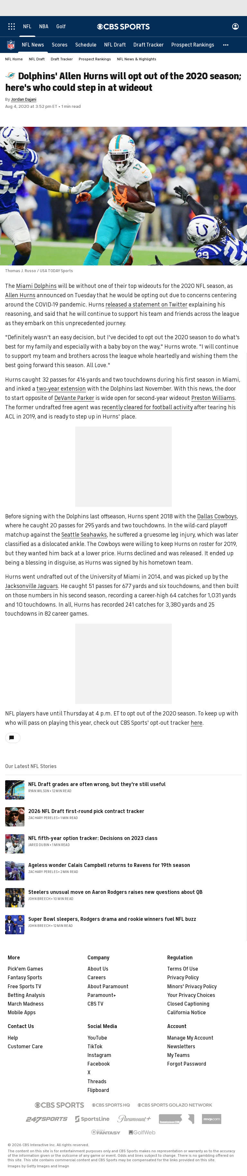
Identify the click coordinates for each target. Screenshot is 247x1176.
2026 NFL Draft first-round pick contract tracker (86, 811)
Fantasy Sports (25, 977)
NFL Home (14, 59)
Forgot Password (186, 1064)
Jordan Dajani (23, 99)
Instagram (99, 1055)
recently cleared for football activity (147, 407)
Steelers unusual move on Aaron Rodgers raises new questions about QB (115, 892)
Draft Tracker (62, 59)
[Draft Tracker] (149, 45)
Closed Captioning (188, 1004)
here (196, 722)
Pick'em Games (25, 969)
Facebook (98, 1064)
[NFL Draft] (115, 45)
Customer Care (25, 1046)
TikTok (94, 1046)
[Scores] (59, 45)
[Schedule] (85, 45)
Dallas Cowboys (217, 516)
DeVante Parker (74, 398)
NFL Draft (37, 59)
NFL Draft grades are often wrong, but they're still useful (97, 784)
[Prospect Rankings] (193, 45)
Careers (96, 977)
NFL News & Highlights (136, 59)
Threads (96, 1081)
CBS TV (95, 1004)
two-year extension (61, 388)
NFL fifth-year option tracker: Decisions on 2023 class (93, 838)
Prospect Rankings (95, 59)
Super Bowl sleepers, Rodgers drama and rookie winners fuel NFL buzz (112, 919)
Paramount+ (101, 995)
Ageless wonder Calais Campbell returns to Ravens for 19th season (109, 865)
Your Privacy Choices (191, 995)
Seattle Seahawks (84, 534)
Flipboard (98, 1090)
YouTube (97, 1038)
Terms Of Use (182, 969)
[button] (226, 45)
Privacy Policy (183, 977)
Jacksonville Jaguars (31, 586)
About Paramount (107, 986)
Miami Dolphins (36, 286)
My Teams (178, 1055)
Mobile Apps (22, 1012)
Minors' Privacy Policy (192, 986)
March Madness (26, 1004)
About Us (97, 969)
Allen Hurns (20, 295)
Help (13, 1038)
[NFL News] (33, 45)
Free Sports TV (24, 986)
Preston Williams (213, 398)
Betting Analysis (26, 995)
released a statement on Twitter (146, 304)
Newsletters (181, 1046)
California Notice (186, 1012)
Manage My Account (190, 1038)
